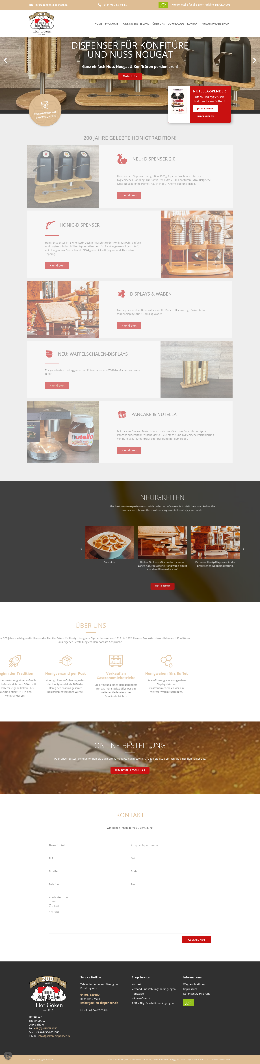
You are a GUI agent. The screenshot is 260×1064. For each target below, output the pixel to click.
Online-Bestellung (136, 23)
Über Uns (158, 23)
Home (98, 23)
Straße (53, 871)
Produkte (112, 23)
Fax (133, 884)
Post (54, 901)
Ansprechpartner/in (144, 845)
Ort (133, 858)
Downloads (176, 23)
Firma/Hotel (57, 845)
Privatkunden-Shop (215, 23)
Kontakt (193, 23)
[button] (5, 60)
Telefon (54, 884)
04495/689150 (89, 995)
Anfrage (54, 912)
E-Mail (135, 871)
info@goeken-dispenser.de (54, 1036)
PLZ (51, 858)
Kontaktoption (58, 897)
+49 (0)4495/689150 (45, 1028)
